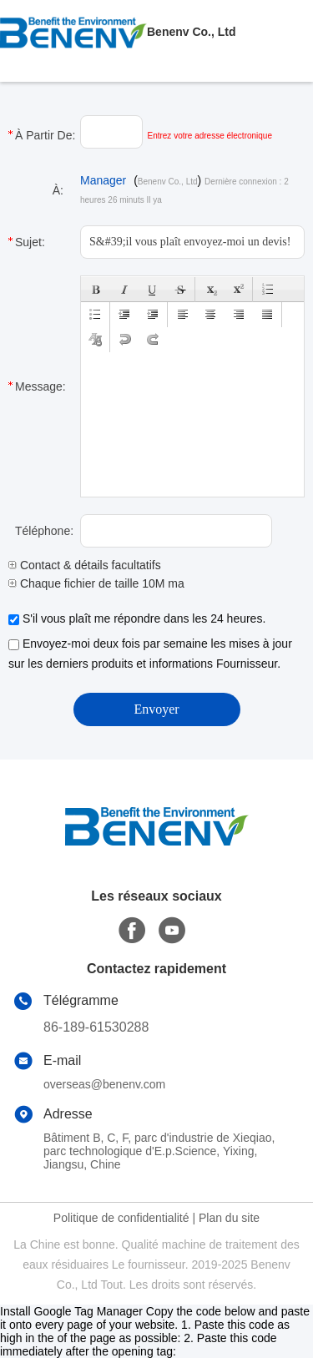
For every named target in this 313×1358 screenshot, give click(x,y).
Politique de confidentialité (121, 1217)
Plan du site (229, 1217)
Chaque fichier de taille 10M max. (101, 583)
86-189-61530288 (96, 1027)
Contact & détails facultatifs (84, 565)
